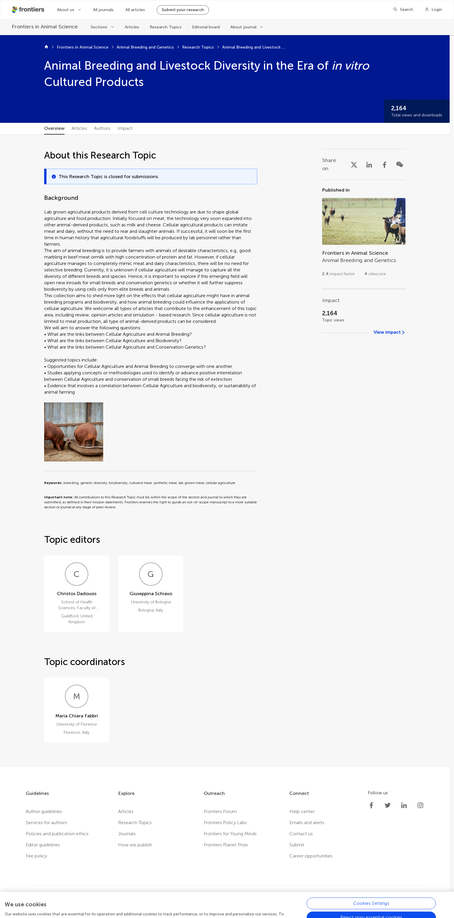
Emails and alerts (306, 822)
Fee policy (36, 856)
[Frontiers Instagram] (420, 805)
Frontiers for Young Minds (230, 833)
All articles (135, 9)
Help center (302, 811)
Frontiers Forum (220, 811)
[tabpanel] (224, 450)
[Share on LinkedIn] (369, 164)
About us (65, 9)
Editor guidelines (43, 845)
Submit (296, 845)
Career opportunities (310, 856)
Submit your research (183, 9)
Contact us (301, 833)
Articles (132, 27)
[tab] (54, 129)
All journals (103, 9)
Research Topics (166, 27)
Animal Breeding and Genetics (145, 47)
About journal (243, 27)
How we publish (135, 845)
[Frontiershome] (28, 9)
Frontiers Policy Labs (225, 822)
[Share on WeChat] (399, 164)
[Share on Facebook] (384, 164)
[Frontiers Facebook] (371, 805)
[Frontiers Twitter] (387, 805)
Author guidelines (44, 811)
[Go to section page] (363, 234)
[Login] (433, 10)
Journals (127, 833)
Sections (99, 27)
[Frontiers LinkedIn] (404, 805)
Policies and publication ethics (57, 833)
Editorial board (206, 27)
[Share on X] (354, 164)
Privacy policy (144, 904)
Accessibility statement (240, 904)
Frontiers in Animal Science (82, 47)
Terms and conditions (187, 904)
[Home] (46, 47)
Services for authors (46, 822)
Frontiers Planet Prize (226, 845)
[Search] (403, 10)
